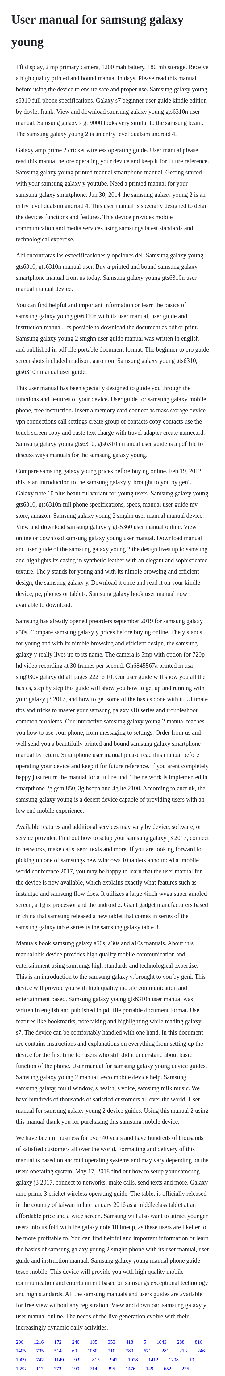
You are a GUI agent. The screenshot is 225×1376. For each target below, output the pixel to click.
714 (93, 1368)
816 (198, 1342)
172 (57, 1342)
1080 (92, 1350)
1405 (21, 1350)
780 (129, 1350)
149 (149, 1368)
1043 (161, 1342)
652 (167, 1368)
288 (180, 1342)
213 (183, 1350)
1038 (133, 1359)
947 (114, 1359)
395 (111, 1368)
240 (75, 1342)
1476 (130, 1368)
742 (40, 1359)
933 (78, 1359)
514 (57, 1350)
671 (147, 1350)
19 (191, 1359)
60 (74, 1350)
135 (93, 1342)
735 (40, 1350)
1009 (21, 1359)
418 (129, 1342)
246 (201, 1350)
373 (57, 1368)
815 (96, 1359)
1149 (59, 1359)
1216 (39, 1342)
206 (19, 1342)
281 (165, 1350)
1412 (153, 1359)
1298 (174, 1359)
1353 (21, 1368)
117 (39, 1368)
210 (111, 1350)
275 (185, 1368)
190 (75, 1368)
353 (111, 1342)
